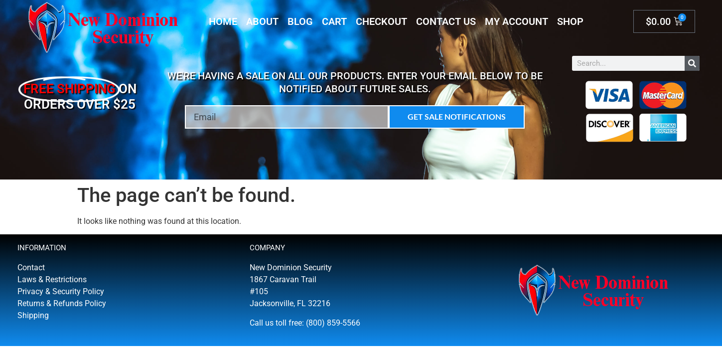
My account (516, 21)
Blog (300, 21)
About (262, 21)
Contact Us (446, 21)
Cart (334, 21)
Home (223, 21)
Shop (570, 21)
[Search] (692, 63)
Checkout (381, 21)
